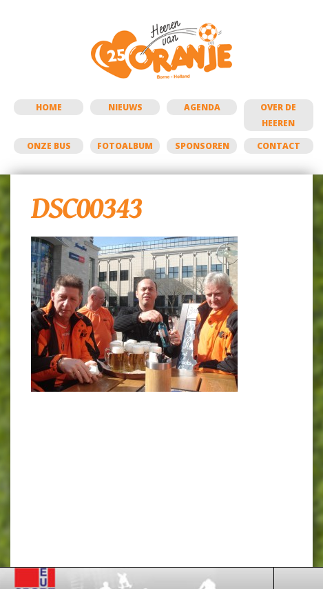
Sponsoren (202, 146)
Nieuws (125, 107)
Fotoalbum (125, 146)
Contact (278, 146)
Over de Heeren (278, 115)
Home (49, 107)
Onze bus (49, 146)
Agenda (202, 107)
